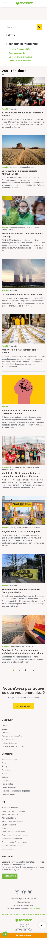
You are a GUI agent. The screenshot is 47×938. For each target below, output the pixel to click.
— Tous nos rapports (15, 53)
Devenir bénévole (9, 825)
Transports (6, 780)
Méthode (5, 733)
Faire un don (7, 828)
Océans (5, 777)
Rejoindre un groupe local (12, 821)
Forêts (4, 774)
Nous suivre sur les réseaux (13, 811)
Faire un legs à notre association (15, 835)
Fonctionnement (8, 740)
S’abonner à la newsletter (12, 807)
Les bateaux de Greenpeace (13, 746)
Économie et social (9, 760)
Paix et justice (7, 784)
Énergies (5, 767)
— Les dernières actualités (18, 49)
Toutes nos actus (9, 787)
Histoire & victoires (9, 743)
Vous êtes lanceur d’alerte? (13, 846)
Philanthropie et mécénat (12, 839)
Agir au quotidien (9, 818)
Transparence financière (12, 736)
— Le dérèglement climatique (19, 57)
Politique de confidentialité (23, 905)
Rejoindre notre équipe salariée (14, 842)
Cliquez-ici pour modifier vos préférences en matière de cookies (23, 914)
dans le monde (35, 909)
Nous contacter (8, 849)
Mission (5, 726)
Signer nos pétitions (10, 814)
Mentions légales (23, 902)
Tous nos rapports (9, 794)
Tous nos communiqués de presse (16, 791)
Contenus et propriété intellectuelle (23, 899)
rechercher (25, 706)
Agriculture (6, 770)
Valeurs (5, 729)
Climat (4, 763)
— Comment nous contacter (19, 61)
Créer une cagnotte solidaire (13, 832)
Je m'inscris (10, 876)
